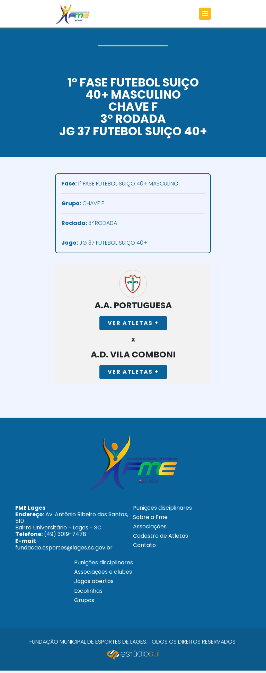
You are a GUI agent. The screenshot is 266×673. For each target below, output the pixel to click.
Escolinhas (88, 593)
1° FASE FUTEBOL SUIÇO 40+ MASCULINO (119, 184)
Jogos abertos (94, 584)
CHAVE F (82, 204)
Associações (150, 529)
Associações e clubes (103, 574)
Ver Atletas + (133, 324)
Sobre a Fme (150, 520)
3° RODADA (89, 223)
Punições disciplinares (162, 510)
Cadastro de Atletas (160, 538)
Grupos (84, 602)
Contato (144, 548)
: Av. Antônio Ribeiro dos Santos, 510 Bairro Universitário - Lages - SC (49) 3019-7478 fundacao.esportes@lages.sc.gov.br (71, 530)
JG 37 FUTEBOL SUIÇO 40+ (104, 243)
